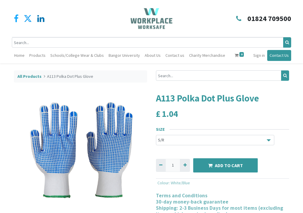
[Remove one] (161, 176)
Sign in (271, 55)
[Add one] (185, 176)
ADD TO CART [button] (225, 176)
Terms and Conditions (181, 206)
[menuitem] (31, 55)
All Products (29, 87)
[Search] (285, 42)
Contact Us (26, 68)
